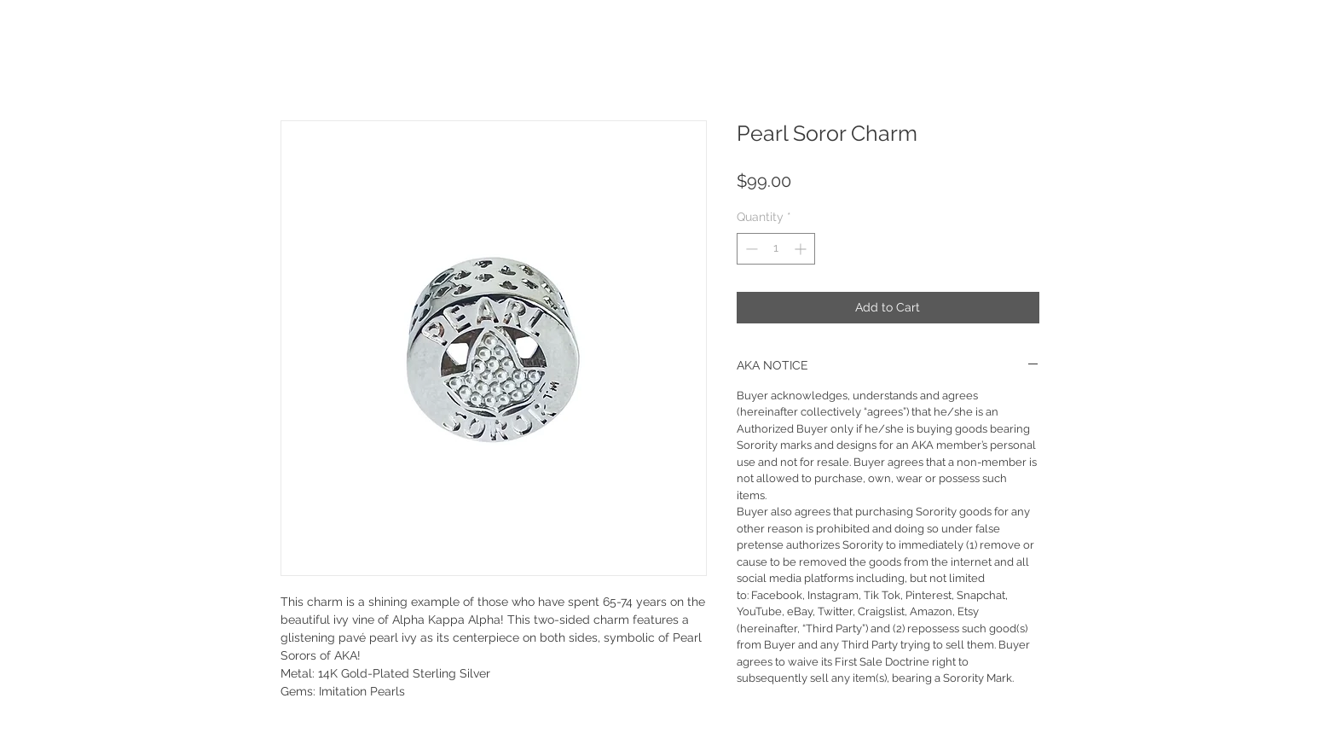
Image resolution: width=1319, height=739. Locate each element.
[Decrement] (750, 249)
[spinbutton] (776, 249)
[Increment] (802, 249)
